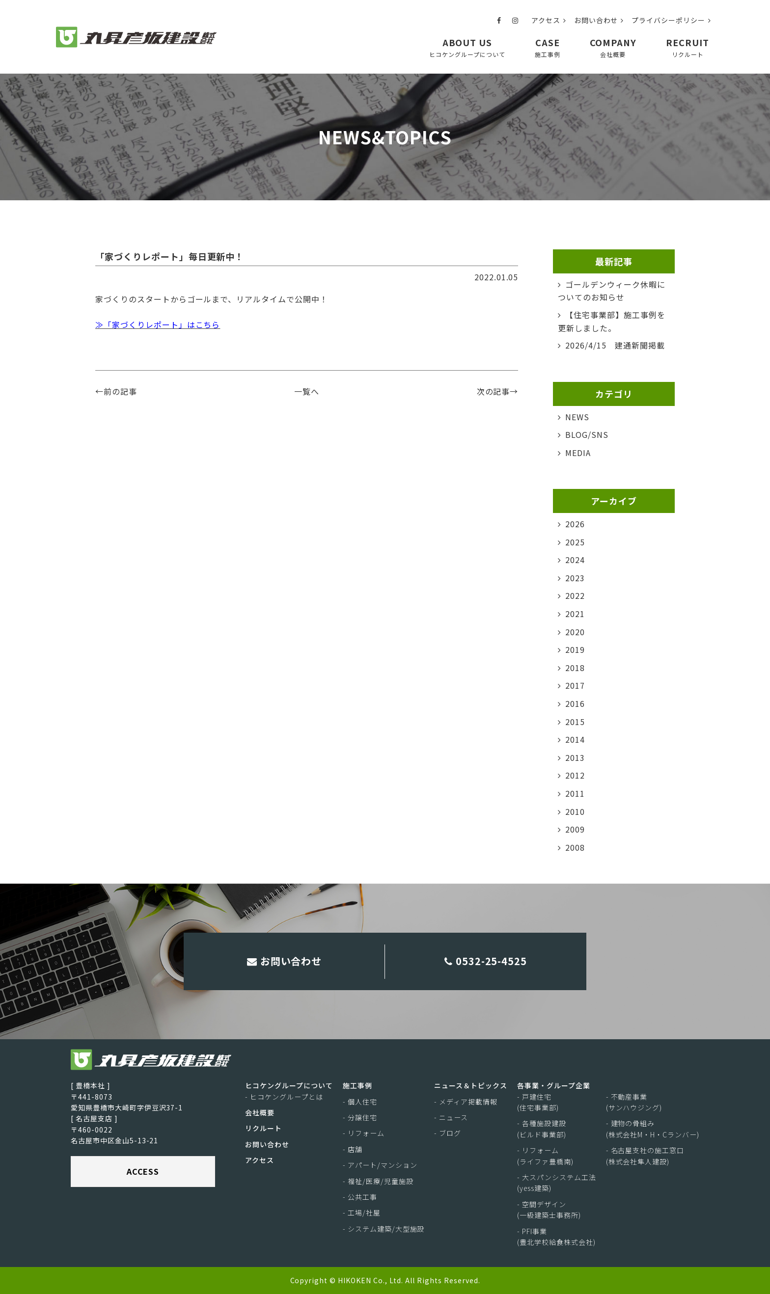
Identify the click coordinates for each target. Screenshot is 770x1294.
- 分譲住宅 (360, 1117)
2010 (575, 811)
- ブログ (447, 1133)
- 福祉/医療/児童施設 (378, 1181)
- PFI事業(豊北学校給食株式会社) (556, 1236)
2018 (575, 668)
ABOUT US (467, 47)
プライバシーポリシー (671, 20)
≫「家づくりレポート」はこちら (157, 324)
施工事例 (357, 1085)
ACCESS (143, 1171)
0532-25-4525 (485, 961)
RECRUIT (687, 47)
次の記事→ (498, 391)
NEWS (577, 417)
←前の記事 (116, 391)
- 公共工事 (360, 1197)
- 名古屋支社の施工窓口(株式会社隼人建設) (645, 1155)
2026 (575, 524)
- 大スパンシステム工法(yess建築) (556, 1182)
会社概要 (260, 1112)
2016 (575, 703)
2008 (575, 847)
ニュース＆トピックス (470, 1085)
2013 (575, 757)
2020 (575, 632)
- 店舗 (352, 1149)
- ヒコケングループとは (284, 1097)
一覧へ (306, 391)
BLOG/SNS (586, 434)
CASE (547, 47)
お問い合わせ (599, 20)
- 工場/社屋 (362, 1213)
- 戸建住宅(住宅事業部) (538, 1102)
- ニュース (451, 1117)
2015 (575, 722)
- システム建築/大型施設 (383, 1229)
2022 (575, 595)
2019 (575, 649)
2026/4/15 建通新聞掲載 (614, 345)
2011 (575, 793)
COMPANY (613, 47)
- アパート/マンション (380, 1165)
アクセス (548, 20)
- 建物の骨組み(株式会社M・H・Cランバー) (652, 1129)
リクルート (263, 1128)
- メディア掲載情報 (465, 1101)
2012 (575, 775)
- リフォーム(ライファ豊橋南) (545, 1155)
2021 (575, 614)
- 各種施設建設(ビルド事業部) (541, 1129)
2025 (575, 542)
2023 (575, 578)
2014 (575, 739)
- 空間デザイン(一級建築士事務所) (549, 1209)
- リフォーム (364, 1133)
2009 (575, 829)
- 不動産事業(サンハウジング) (634, 1102)
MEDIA (578, 452)
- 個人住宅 (360, 1101)
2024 (575, 560)
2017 (575, 685)
